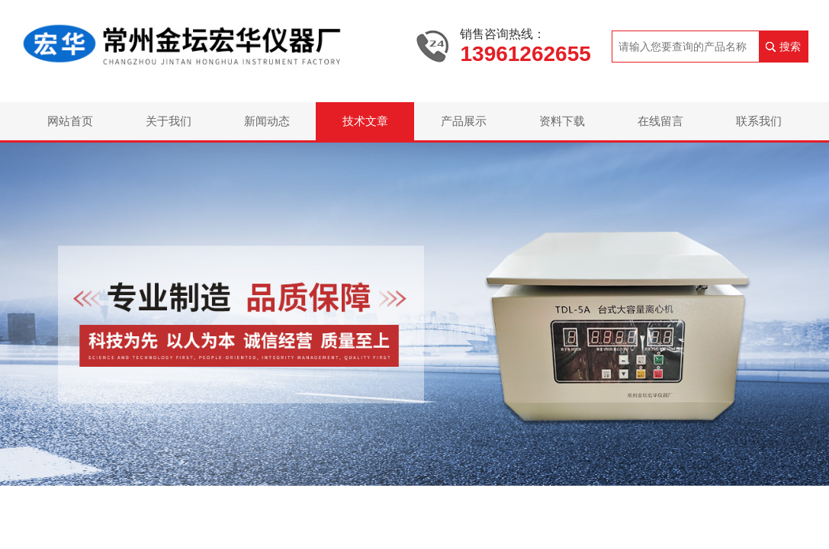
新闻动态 (267, 120)
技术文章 (365, 120)
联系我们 (759, 120)
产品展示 (464, 120)
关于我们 (168, 120)
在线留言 (660, 120)
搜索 (790, 46)
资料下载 (562, 120)
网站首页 (70, 120)
